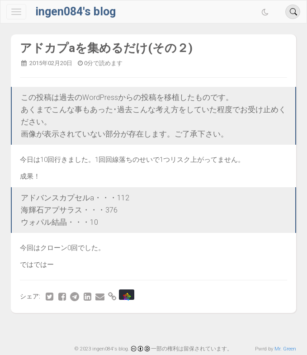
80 (162, 329)
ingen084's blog (75, 11)
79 (144, 329)
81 (181, 329)
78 (125, 329)
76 (88, 329)
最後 (253, 329)
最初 (53, 329)
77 (107, 329)
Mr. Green (285, 349)
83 (218, 329)
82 (199, 329)
